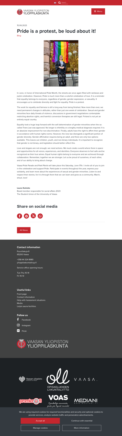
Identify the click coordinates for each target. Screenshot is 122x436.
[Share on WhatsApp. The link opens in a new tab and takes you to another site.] (41, 216)
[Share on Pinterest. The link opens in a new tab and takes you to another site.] (27, 216)
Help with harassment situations (31, 300)
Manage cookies (40, 428)
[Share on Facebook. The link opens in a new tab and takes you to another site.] (20, 216)
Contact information (26, 297)
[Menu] (98, 11)
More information (81, 428)
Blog (19, 35)
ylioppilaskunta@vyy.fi (26, 262)
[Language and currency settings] (55, 2)
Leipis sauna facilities (26, 306)
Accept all (40, 421)
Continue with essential (81, 421)
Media (19, 303)
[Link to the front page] (33, 12)
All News (24, 230)
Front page (22, 294)
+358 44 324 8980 (25, 259)
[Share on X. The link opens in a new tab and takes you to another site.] (34, 216)
